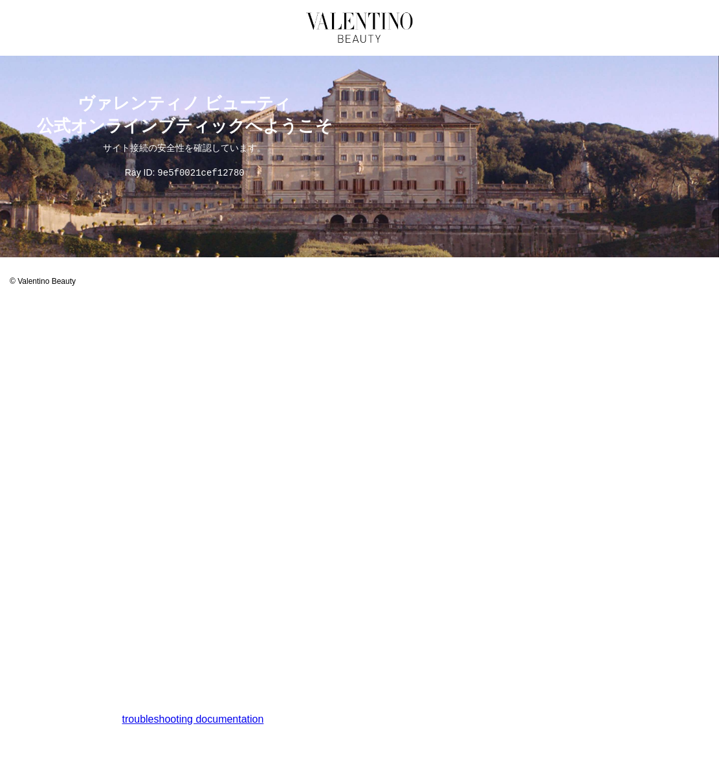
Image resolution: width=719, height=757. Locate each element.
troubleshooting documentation (193, 719)
